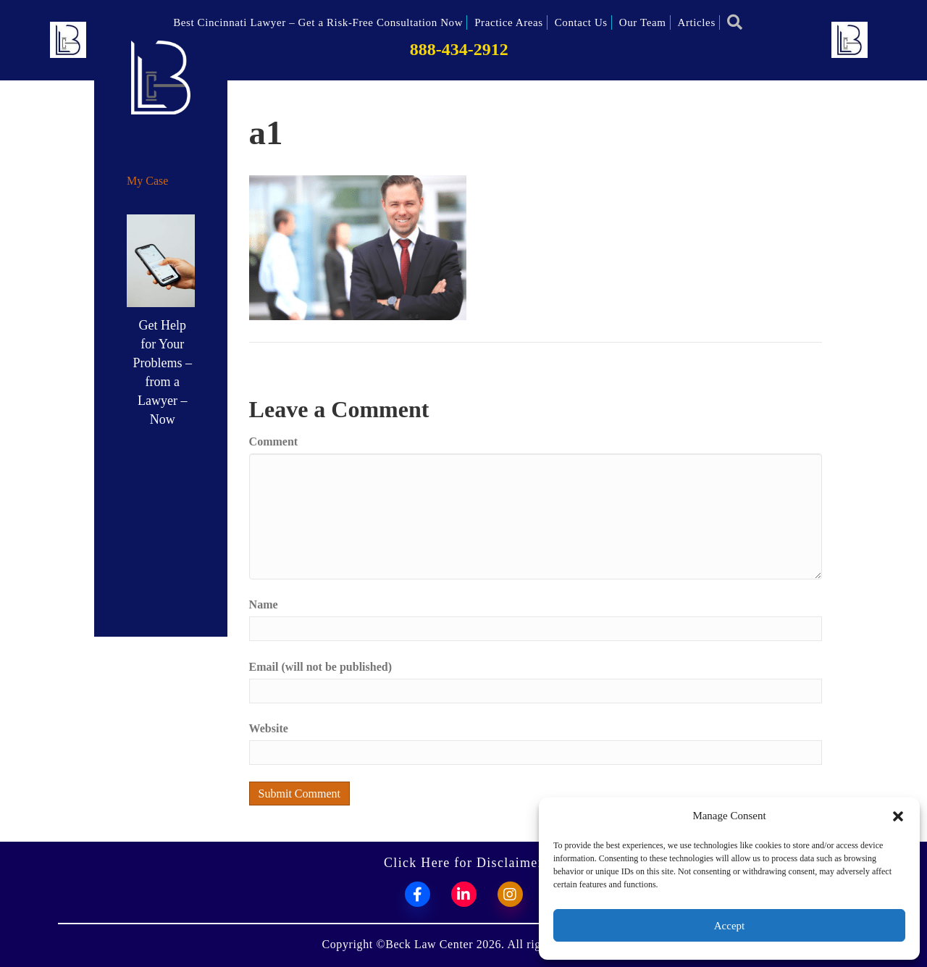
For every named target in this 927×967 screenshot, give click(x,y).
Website (268, 728)
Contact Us (581, 22)
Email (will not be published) (320, 667)
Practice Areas (508, 22)
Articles (697, 22)
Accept (729, 926)
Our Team (642, 22)
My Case (147, 181)
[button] (898, 816)
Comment (273, 441)
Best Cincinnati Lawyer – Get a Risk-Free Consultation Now (318, 22)
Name (263, 604)
